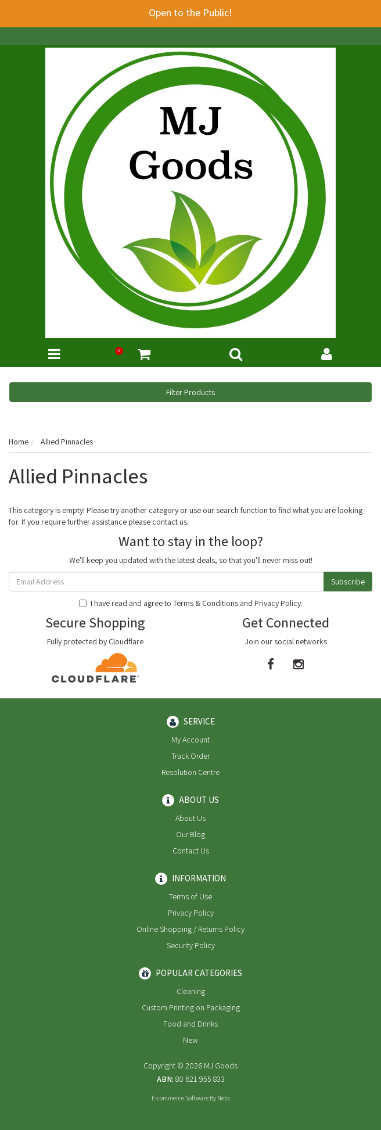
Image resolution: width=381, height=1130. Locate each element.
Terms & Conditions (205, 603)
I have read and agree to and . (191, 603)
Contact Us (190, 850)
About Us (190, 818)
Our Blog (190, 834)
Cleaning (191, 991)
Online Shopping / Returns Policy (190, 929)
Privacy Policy (277, 603)
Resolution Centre (190, 772)
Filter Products (190, 392)
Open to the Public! (190, 12)
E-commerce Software (180, 1098)
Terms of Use (190, 896)
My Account (190, 739)
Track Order (190, 756)
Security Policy (191, 945)
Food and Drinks (190, 1023)
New (190, 1040)
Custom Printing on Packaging (191, 1007)
